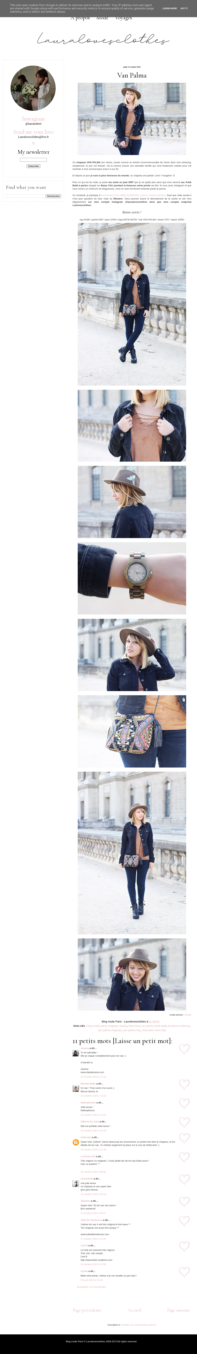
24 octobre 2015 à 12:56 (93, 1264)
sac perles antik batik (153, 1025)
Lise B (84, 1245)
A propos (80, 17)
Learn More (169, 8)
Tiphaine (85, 1201)
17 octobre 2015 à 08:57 (93, 1213)
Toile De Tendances (91, 1220)
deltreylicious (88, 1102)
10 (184, 1245)
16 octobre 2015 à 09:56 (93, 1171)
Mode (102, 17)
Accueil (134, 1310)
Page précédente (87, 1310)
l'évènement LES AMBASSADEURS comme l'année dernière (133, 195)
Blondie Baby (88, 1083)
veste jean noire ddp (154, 1030)
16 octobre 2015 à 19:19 (93, 1194)
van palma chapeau (110, 1030)
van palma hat (131, 1030)
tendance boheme (179, 1025)
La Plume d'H (88, 1156)
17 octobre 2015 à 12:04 (93, 1238)
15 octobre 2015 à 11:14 (93, 1076)
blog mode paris (97, 1025)
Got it (184, 8)
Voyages (123, 17)
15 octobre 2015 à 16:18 (93, 1130)
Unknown (86, 1137)
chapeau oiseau (117, 1025)
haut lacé (134, 1025)
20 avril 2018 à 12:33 (91, 1280)
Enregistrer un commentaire (91, 1287)
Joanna (85, 1048)
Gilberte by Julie (90, 1121)
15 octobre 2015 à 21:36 (93, 1149)
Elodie (188, 1014)
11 (184, 1271)
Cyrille (84, 1271)
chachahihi (87, 1178)
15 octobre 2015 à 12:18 (93, 1095)
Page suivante (178, 1310)
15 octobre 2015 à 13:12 (93, 1115)
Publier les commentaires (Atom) (139, 1324)
